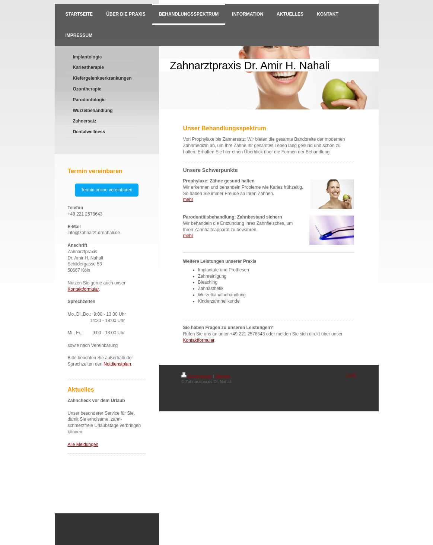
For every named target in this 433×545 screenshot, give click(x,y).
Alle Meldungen (83, 444)
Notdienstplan (117, 364)
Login (351, 375)
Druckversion (196, 376)
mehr (188, 199)
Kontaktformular (83, 289)
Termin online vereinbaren (106, 189)
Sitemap (222, 376)
